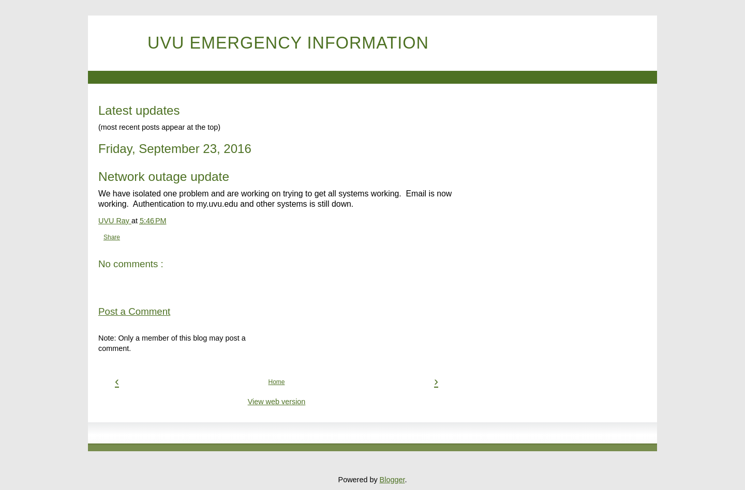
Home (276, 382)
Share (111, 237)
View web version (277, 401)
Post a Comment (134, 311)
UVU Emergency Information (288, 43)
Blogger (392, 480)
